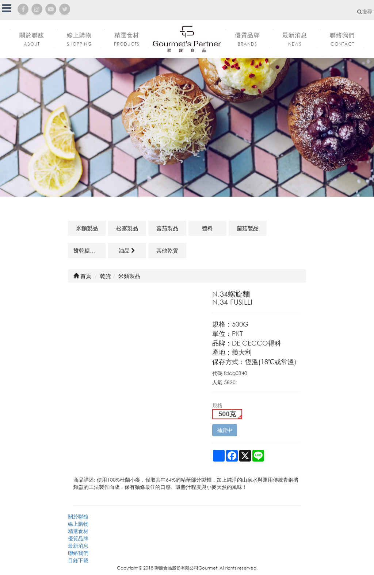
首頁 (82, 275)
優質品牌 (78, 538)
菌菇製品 (248, 228)
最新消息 (78, 545)
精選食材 (78, 531)
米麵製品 (87, 228)
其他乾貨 (167, 250)
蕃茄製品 (167, 228)
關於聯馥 (78, 516)
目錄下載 (78, 560)
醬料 (207, 228)
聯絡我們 (78, 552)
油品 (127, 250)
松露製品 (127, 228)
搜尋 (364, 11)
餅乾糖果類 (87, 250)
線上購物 (78, 523)
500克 (227, 414)
